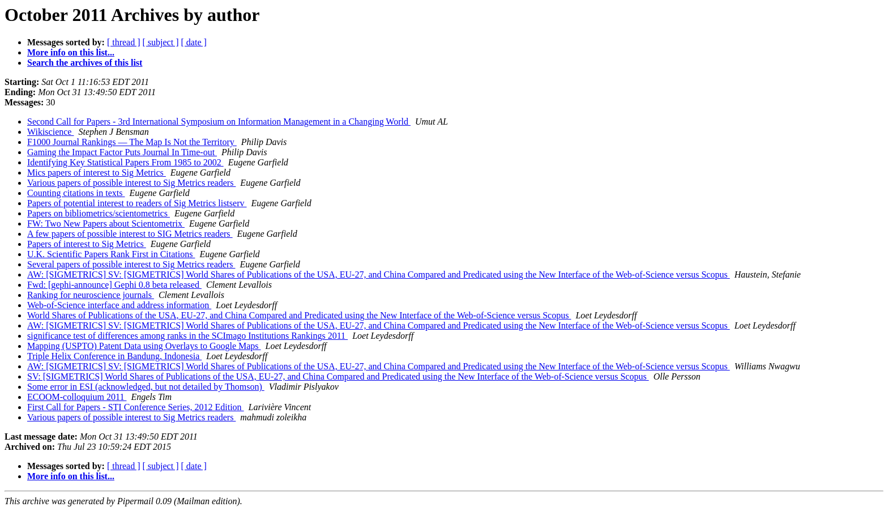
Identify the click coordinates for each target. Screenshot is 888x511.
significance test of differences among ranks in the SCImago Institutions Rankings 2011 (187, 335)
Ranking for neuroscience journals (90, 295)
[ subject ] (161, 42)
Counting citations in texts (76, 193)
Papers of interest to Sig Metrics (86, 244)
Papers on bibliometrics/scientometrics (98, 213)
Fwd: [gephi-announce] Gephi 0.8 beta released (114, 284)
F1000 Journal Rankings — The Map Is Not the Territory (132, 142)
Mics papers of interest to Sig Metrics (96, 172)
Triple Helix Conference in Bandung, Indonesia (114, 356)
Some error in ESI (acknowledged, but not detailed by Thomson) (145, 386)
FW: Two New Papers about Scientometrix (106, 223)
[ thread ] (123, 42)
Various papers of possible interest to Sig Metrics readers (131, 183)
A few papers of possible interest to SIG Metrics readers (130, 234)
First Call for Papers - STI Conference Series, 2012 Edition (135, 407)
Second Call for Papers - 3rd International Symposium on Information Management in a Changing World (219, 121)
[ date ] (194, 42)
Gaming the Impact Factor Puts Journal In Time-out (122, 152)
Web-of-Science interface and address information (119, 305)
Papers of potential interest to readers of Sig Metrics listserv (136, 203)
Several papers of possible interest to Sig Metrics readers (131, 264)
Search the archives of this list (84, 62)
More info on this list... (70, 52)
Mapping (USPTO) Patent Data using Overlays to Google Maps (144, 346)
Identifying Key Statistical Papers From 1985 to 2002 (125, 162)
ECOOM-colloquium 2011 (76, 397)
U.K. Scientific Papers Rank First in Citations (111, 254)
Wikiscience (50, 132)
